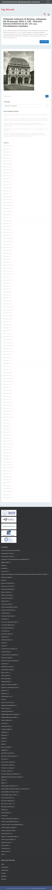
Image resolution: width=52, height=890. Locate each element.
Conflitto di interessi (6, 640)
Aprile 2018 (8, 396)
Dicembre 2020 (9, 307)
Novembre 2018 (9, 381)
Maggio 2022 (8, 256)
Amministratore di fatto (7, 553)
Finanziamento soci (6, 696)
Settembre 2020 (9, 316)
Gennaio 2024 (8, 199)
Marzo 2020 (8, 333)
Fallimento (3, 690)
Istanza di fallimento (6, 720)
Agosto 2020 (8, 319)
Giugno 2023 (8, 220)
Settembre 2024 (9, 175)
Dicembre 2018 (9, 378)
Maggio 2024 (8, 187)
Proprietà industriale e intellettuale (9, 774)
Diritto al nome (5, 672)
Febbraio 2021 (8, 301)
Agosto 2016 (8, 450)
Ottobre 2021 (8, 277)
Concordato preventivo (7, 628)
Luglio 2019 (8, 357)
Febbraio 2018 (8, 402)
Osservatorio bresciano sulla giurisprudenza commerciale (21, 2)
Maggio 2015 (8, 479)
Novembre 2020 (9, 310)
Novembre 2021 (9, 274)
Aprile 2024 (8, 190)
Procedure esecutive (6, 771)
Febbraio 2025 (8, 164)
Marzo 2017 (8, 432)
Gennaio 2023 (8, 235)
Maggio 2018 (8, 393)
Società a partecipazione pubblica (9, 818)
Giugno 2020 (8, 324)
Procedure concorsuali (6, 768)
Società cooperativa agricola (8, 827)
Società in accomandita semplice (9, 836)
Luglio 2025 (8, 149)
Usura (2, 854)
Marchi (3, 741)
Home (2, 864)
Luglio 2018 (8, 387)
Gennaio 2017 (8, 438)
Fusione (3, 699)
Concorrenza (4, 631)
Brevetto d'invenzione (6, 595)
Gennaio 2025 (8, 167)
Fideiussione (4, 693)
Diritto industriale (5, 678)
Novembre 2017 (9, 411)
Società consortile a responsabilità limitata (11, 824)
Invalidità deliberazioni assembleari (9, 714)
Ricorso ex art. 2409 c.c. (7, 803)
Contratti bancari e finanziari (8, 648)
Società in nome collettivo (7, 839)
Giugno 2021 (8, 289)
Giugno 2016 (8, 456)
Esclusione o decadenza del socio (9, 687)
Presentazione (4, 867)
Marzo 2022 (8, 262)
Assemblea (4, 568)
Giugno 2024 (8, 184)
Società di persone (5, 833)
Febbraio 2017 (8, 435)
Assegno (3, 565)
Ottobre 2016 (8, 447)
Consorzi (3, 643)
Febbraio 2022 (8, 265)
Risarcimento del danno (7, 806)
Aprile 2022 (8, 259)
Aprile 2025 (8, 158)
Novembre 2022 (9, 241)
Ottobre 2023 (8, 208)
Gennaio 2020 (8, 339)
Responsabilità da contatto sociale (9, 792)
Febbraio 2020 (8, 336)
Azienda (3, 580)
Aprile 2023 (8, 226)
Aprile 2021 (8, 295)
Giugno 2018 (8, 390)
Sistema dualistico (5, 812)
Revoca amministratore (7, 797)
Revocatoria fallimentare (7, 800)
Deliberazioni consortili (6, 666)
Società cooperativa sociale (8, 830)
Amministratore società (7, 556)
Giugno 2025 (8, 152)
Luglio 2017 (8, 423)
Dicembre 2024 (9, 170)
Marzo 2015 (8, 485)
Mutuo (2, 744)
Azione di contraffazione (7, 583)
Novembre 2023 (9, 205)
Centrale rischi (4, 601)
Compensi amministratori (7, 616)
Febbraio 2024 (8, 196)
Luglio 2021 (8, 286)
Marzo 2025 (8, 161)
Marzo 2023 (8, 229)
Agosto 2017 (8, 420)
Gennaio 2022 (8, 268)
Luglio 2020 (8, 321)
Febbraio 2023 (8, 232)
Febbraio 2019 (8, 372)
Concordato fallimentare (7, 625)
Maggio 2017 (8, 426)
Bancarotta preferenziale (7, 589)
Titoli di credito (4, 845)
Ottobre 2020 (8, 313)
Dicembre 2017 (9, 408)
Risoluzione (4, 809)
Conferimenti (4, 637)
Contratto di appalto (6, 657)
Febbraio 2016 (8, 462)
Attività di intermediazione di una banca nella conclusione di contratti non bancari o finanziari (24, 574)
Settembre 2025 (9, 146)
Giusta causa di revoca (6, 702)
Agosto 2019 (8, 354)
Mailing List (4, 876)
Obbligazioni (4, 750)
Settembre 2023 (9, 211)
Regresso (3, 783)
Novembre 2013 (9, 497)
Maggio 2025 (8, 155)
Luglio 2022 (8, 250)
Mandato (3, 738)
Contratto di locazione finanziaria (9, 660)
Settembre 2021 (9, 280)
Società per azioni (5, 842)
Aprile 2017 (8, 429)
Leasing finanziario (5, 726)
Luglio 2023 (8, 217)
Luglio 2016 (8, 453)
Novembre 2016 (9, 444)
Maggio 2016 (8, 459)
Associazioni (4, 571)
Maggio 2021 (8, 292)
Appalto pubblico (5, 562)
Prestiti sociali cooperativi (7, 762)
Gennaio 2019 (8, 375)
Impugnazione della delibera (8, 705)
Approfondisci (44, 41)
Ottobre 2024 (8, 173)
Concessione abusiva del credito (9, 622)
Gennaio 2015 (8, 488)
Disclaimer (3, 879)
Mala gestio (4, 735)
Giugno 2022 (8, 253)
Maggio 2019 (8, 363)
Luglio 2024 (8, 181)
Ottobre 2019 (8, 348)
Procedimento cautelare (7, 765)
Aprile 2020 (8, 330)
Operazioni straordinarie (7, 753)
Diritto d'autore (5, 675)
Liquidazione (4, 732)
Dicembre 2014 (9, 491)
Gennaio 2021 (8, 304)
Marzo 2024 (8, 193)
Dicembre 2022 (9, 238)
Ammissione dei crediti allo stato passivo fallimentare (14, 559)
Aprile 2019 (8, 366)
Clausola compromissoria (7, 610)
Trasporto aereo (5, 851)
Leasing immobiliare (6, 729)
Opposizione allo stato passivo (8, 756)
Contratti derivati (5, 651)
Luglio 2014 (8, 494)
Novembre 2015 (9, 467)
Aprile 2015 (8, 482)
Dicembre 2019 (9, 342)
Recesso (3, 780)
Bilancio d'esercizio (6, 592)
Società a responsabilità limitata (9, 821)
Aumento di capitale (6, 577)
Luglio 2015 (8, 473)
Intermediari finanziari (6, 711)
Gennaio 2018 (8, 405)
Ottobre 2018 (8, 384)
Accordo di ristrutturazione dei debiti (10, 550)
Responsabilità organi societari (8, 794)
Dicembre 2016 (9, 441)
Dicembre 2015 (9, 465)
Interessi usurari (5, 708)
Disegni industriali (5, 681)
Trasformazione (5, 848)
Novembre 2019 (9, 345)
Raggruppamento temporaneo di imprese (11, 777)
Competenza (4, 619)
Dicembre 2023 (9, 202)
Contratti (3, 646)
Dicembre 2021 (9, 271)
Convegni (3, 873)
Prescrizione (4, 759)
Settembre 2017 (9, 417)
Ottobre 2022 (8, 244)
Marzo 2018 (8, 399)
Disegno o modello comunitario (9, 684)
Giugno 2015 (8, 476)
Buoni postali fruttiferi (6, 598)
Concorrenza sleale (6, 634)
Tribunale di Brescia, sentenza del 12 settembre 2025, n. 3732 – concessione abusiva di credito (25, 115)
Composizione (4, 870)
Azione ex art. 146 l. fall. (7, 586)
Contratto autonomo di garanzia (9, 654)
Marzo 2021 (8, 298)
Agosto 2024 (8, 178)
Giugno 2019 (8, 360)
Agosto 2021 (8, 283)
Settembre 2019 (9, 351)
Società (3, 815)
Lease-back (4, 723)
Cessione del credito (6, 604)
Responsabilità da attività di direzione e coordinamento (14, 789)
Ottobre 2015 (8, 470)
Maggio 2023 (8, 223)
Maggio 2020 (8, 327)
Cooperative (4, 663)
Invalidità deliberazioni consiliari (9, 717)
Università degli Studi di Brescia (39, 888)
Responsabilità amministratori (8, 786)
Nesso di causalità (5, 747)
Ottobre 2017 (8, 414)
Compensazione (5, 613)
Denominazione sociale (7, 669)
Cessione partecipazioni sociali (8, 607)
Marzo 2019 (8, 369)
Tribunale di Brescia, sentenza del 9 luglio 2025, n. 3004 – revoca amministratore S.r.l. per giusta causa (26, 129)
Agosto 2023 (8, 214)
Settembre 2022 (9, 247)
